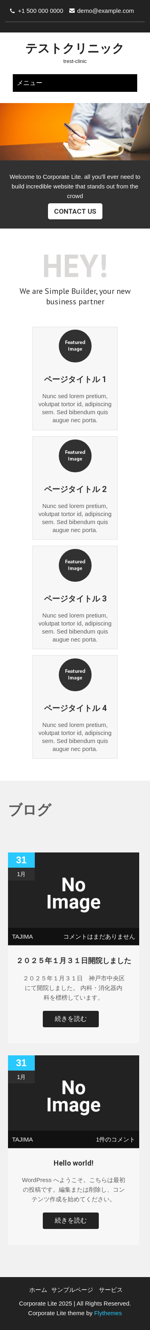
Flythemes (107, 1313)
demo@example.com (105, 10)
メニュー (29, 82)
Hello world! (74, 1163)
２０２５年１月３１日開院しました (73, 960)
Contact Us (75, 211)
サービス (111, 1289)
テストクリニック (74, 48)
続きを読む (71, 1018)
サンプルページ (72, 1289)
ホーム (38, 1289)
